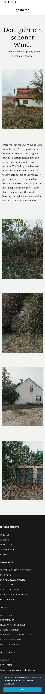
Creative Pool (7, 550)
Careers (4, 540)
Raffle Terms (7, 585)
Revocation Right (9, 590)
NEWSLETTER (6, 665)
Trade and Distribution (13, 625)
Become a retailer (10, 630)
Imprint (4, 554)
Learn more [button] (9, 684)
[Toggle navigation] (3, 10)
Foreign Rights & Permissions (16, 635)
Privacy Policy (8, 600)
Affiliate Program (10, 644)
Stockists (5, 575)
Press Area (6, 615)
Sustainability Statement (13, 580)
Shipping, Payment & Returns (15, 570)
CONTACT (4, 660)
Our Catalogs (7, 620)
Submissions (7, 545)
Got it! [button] (22, 690)
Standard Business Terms (13, 595)
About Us (4, 535)
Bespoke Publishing (11, 640)
